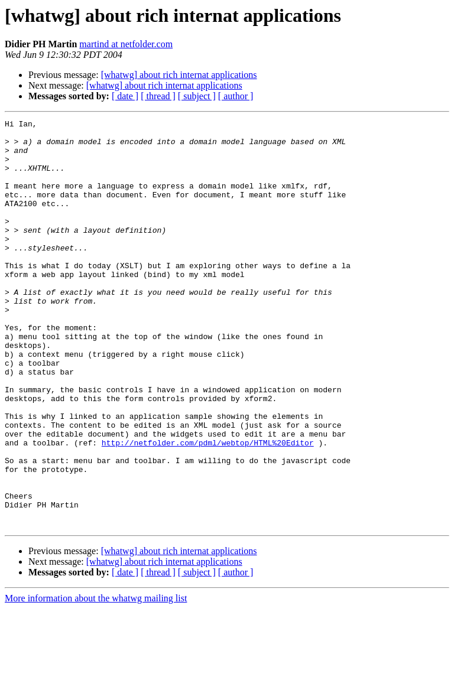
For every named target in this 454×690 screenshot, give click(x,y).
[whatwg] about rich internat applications (179, 75)
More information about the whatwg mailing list (96, 680)
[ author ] (236, 96)
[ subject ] (197, 96)
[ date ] (125, 96)
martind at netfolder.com (126, 44)
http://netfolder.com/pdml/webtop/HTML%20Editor (208, 508)
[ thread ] (158, 96)
